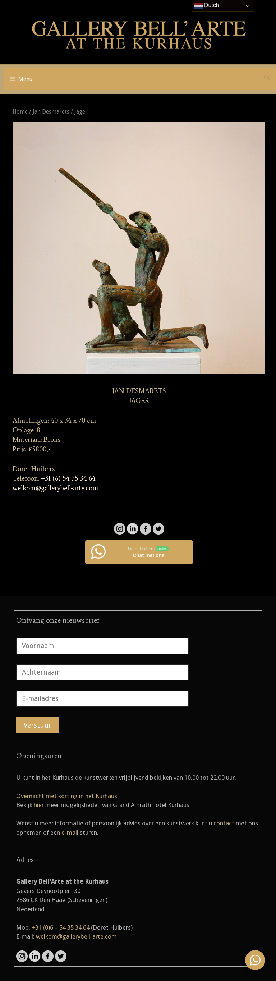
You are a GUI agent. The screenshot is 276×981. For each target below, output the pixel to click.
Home (20, 111)
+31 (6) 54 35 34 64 (68, 478)
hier (39, 804)
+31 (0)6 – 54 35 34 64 (60, 927)
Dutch (206, 5)
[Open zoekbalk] (267, 77)
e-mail (69, 832)
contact (223, 823)
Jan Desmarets (51, 111)
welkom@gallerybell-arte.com (55, 488)
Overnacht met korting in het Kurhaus (66, 795)
